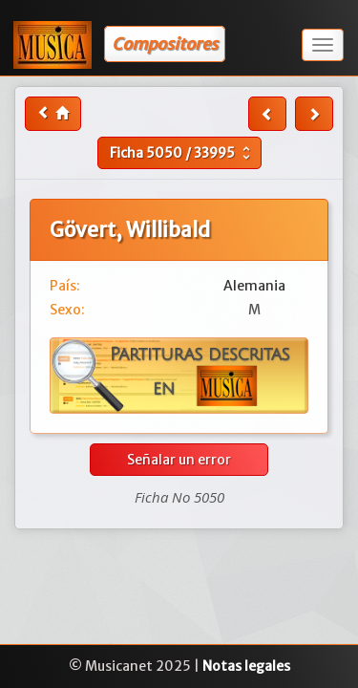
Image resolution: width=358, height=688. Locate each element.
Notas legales (246, 666)
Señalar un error (179, 459)
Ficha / (182, 152)
